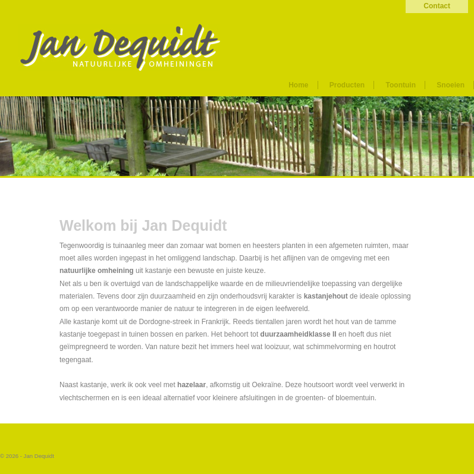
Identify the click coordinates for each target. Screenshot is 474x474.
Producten (347, 85)
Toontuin (401, 85)
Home (298, 85)
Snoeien (450, 85)
